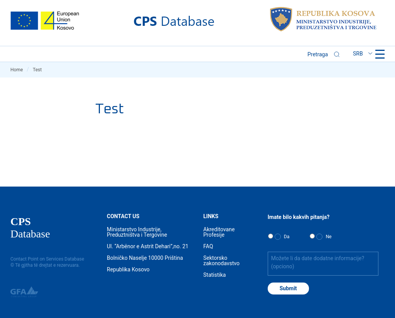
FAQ (208, 246)
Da (287, 236)
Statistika (214, 275)
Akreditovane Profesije (219, 232)
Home (19, 69)
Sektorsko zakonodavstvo (221, 260)
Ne (328, 236)
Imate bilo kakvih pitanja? (298, 217)
